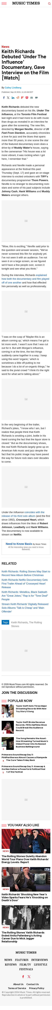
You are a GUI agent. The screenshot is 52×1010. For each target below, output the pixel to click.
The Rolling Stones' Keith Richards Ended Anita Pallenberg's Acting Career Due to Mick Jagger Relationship (23, 937)
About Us (18, 984)
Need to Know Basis (19, 543)
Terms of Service (17, 988)
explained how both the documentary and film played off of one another (25, 279)
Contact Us (32, 984)
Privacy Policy (36, 988)
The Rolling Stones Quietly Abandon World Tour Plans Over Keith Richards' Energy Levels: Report (25, 859)
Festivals (26, 969)
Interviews (39, 960)
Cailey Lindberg (13, 87)
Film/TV (25, 964)
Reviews (11, 964)
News (5, 47)
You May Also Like (23, 825)
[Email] (31, 97)
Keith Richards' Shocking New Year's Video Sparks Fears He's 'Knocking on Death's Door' (25, 897)
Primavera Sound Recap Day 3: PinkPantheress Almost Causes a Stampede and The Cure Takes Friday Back (24, 757)
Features (21, 960)
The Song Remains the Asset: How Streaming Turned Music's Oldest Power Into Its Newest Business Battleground (32, 742)
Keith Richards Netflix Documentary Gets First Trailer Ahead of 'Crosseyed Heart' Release (25, 583)
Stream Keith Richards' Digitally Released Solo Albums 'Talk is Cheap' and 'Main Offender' (25, 608)
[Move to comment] (36, 97)
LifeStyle (40, 964)
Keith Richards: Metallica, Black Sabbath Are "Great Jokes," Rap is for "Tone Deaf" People (25, 596)
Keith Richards (19, 622)
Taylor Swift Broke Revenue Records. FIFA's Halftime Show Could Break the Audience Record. (31, 726)
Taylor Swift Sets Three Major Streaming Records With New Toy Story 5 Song (31, 708)
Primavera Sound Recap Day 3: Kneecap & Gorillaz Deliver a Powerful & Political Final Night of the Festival (23, 769)
